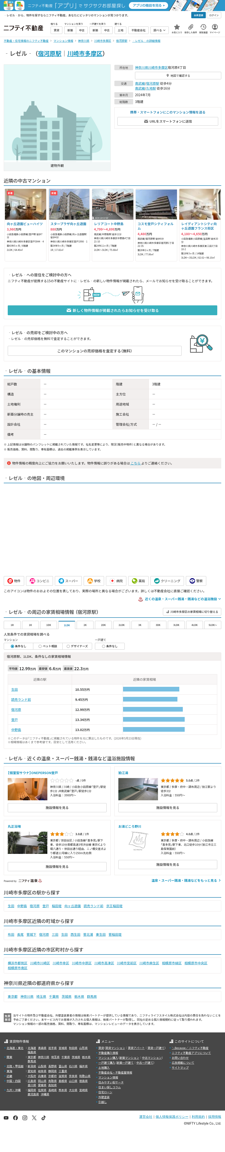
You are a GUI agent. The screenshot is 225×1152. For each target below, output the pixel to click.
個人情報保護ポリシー (172, 1117)
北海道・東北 (15, 1048)
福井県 (83, 1066)
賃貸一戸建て (155, 1048)
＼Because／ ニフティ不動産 (190, 1048)
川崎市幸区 (61, 963)
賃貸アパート (136, 1048)
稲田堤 (57, 905)
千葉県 (54, 996)
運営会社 (145, 1117)
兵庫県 (42, 1076)
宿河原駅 (49, 53)
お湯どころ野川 (129, 826)
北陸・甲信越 (15, 1066)
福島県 (32, 1052)
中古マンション (152, 1058)
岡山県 (42, 1081)
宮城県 (63, 1048)
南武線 (140, 83)
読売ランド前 (21, 699)
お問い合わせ (180, 1058)
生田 (14, 689)
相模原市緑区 (172, 963)
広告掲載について (183, 1062)
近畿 (9, 1076)
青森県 (42, 1048)
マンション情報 (108, 1077)
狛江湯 (123, 772)
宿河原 (16, 709)
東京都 (13, 996)
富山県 (63, 1066)
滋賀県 (63, 1076)
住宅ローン (105, 1092)
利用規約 (198, 1117)
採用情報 (214, 1117)
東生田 (101, 934)
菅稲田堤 (115, 934)
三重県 (63, 1071)
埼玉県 (41, 996)
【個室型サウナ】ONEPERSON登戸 (33, 772)
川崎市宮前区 (127, 963)
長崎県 (52, 1090)
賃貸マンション (115, 1048)
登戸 (14, 719)
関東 (9, 1057)
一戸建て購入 (106, 1062)
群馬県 (92, 996)
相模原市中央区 (195, 963)
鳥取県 (52, 1081)
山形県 (83, 1048)
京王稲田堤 (114, 905)
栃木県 (79, 996)
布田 (11, 934)
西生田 (75, 934)
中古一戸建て (144, 1062)
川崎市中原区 (82, 963)
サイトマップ (180, 1067)
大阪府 (32, 1076)
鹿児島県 (33, 1094)
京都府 (52, 1076)
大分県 (73, 1090)
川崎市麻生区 (149, 963)
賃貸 (101, 1048)
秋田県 (73, 1048)
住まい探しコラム (109, 1087)
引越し (102, 1102)
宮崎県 (83, 1090)
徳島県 (83, 1081)
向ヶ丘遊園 (72, 905)
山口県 (73, 1081)
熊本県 (63, 1090)
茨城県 (66, 996)
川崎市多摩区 (84, 53)
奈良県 (73, 1076)
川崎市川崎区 (40, 963)
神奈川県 (141, 67)
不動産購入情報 (108, 1053)
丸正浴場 (14, 826)
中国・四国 (14, 1081)
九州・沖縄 (14, 1090)
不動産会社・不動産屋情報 (115, 1072)
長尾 (20, 934)
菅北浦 (88, 934)
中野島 (16, 729)
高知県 (52, 1085)
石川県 (73, 1066)
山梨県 (42, 1066)
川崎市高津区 (104, 963)
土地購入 (104, 1067)
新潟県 (32, 1066)
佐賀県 (42, 1090)
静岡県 (52, 1071)
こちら (135, 463)
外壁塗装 (104, 1097)
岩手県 (52, 1048)
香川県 (32, 1085)
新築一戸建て (125, 1062)
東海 (9, 1071)
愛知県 (32, 1071)
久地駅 (151, 88)
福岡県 (32, 1090)
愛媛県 (42, 1085)
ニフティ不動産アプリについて (191, 1053)
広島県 (32, 1081)
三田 (55, 934)
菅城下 (31, 934)
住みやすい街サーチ (111, 1082)
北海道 (32, 1048)
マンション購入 (108, 1058)
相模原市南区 (17, 967)
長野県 (52, 1066)
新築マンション (129, 1058)
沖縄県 (45, 1094)
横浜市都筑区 (17, 963)
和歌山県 (84, 1076)
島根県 (63, 1081)
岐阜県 (42, 1071)
